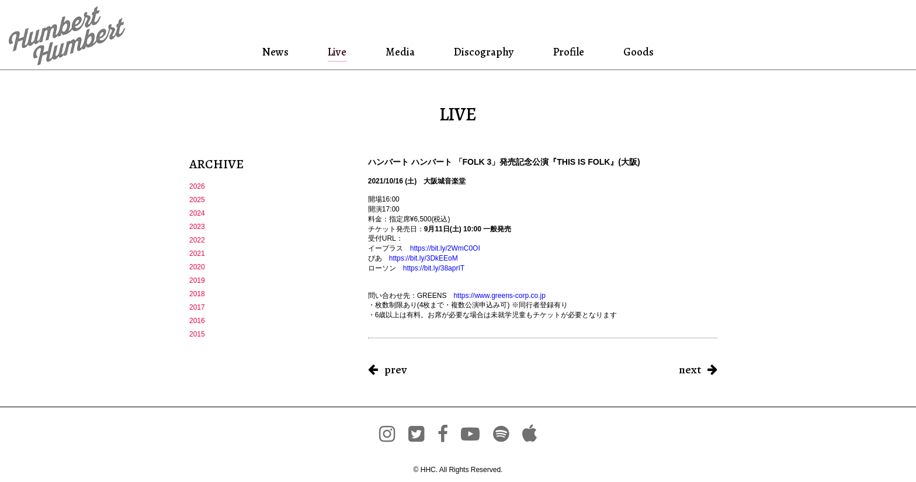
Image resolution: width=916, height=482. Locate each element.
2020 (197, 267)
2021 (197, 253)
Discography (479, 51)
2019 (197, 280)
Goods (622, 51)
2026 (197, 186)
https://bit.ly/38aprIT (433, 268)
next (690, 369)
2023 (197, 227)
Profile (559, 51)
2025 (197, 200)
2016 (197, 321)
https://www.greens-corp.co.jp (499, 296)
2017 (197, 307)
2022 (197, 240)
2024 (197, 213)
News (292, 51)
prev (395, 369)
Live (346, 51)
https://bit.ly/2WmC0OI (445, 248)
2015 (197, 334)
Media (402, 51)
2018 (197, 294)
